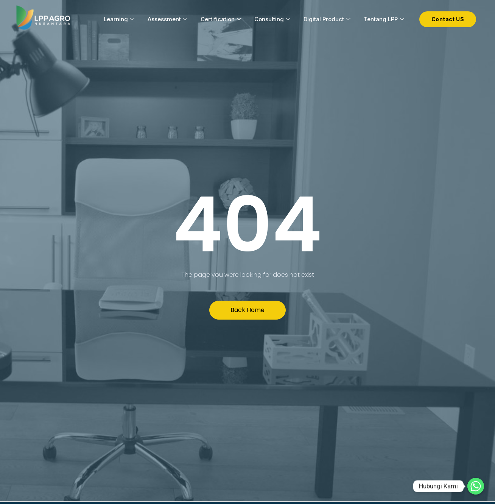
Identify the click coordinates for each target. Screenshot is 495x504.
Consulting (273, 19)
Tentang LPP (385, 19)
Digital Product (328, 19)
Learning (120, 19)
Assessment (168, 19)
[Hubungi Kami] (475, 486)
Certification (222, 19)
